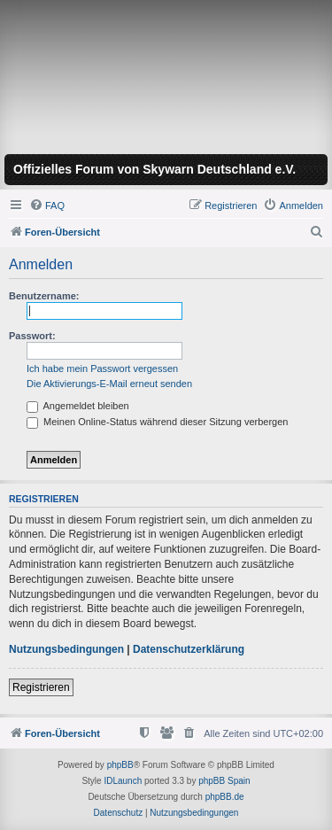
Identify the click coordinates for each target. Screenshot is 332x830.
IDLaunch (123, 781)
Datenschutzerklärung (188, 649)
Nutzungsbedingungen (66, 649)
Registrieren (41, 687)
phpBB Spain (224, 781)
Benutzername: (44, 296)
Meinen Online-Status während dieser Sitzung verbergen (157, 421)
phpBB (120, 765)
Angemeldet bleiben (78, 405)
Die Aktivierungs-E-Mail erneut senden (109, 383)
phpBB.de (224, 797)
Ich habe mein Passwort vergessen (102, 368)
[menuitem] (47, 205)
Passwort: (32, 335)
